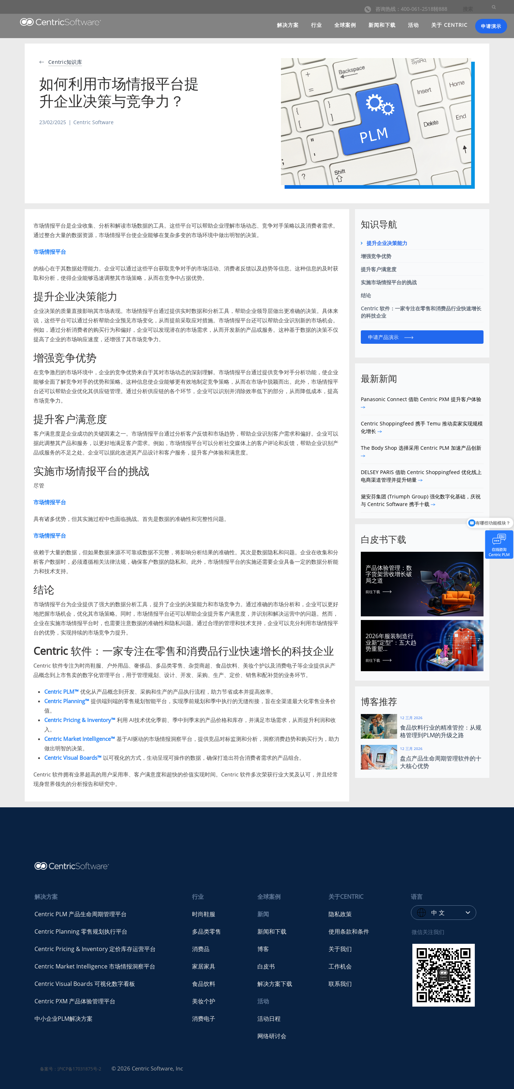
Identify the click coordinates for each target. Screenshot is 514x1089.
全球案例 (345, 24)
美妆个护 (203, 1001)
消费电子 (203, 1019)
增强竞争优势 (376, 256)
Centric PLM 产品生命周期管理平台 (80, 914)
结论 (366, 295)
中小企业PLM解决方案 (63, 1019)
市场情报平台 (49, 251)
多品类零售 (206, 931)
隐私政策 (340, 914)
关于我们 (340, 949)
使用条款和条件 (349, 931)
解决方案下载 (274, 984)
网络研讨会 (271, 1036)
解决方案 (288, 24)
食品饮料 (203, 984)
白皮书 (266, 966)
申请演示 (491, 26)
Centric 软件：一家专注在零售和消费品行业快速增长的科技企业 (421, 312)
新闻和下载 (382, 24)
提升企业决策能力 (387, 243)
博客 (263, 949)
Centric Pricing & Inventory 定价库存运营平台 (95, 949)
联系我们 (340, 984)
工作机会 (340, 966)
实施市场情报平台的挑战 (389, 282)
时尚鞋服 (203, 914)
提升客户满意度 (378, 269)
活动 (413, 24)
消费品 (200, 949)
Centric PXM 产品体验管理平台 (74, 1001)
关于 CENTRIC (449, 24)
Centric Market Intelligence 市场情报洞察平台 (94, 966)
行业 (316, 24)
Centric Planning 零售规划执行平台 (80, 931)
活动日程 (269, 1019)
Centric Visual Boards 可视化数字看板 (84, 984)
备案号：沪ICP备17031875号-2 (70, 1069)
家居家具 (203, 966)
